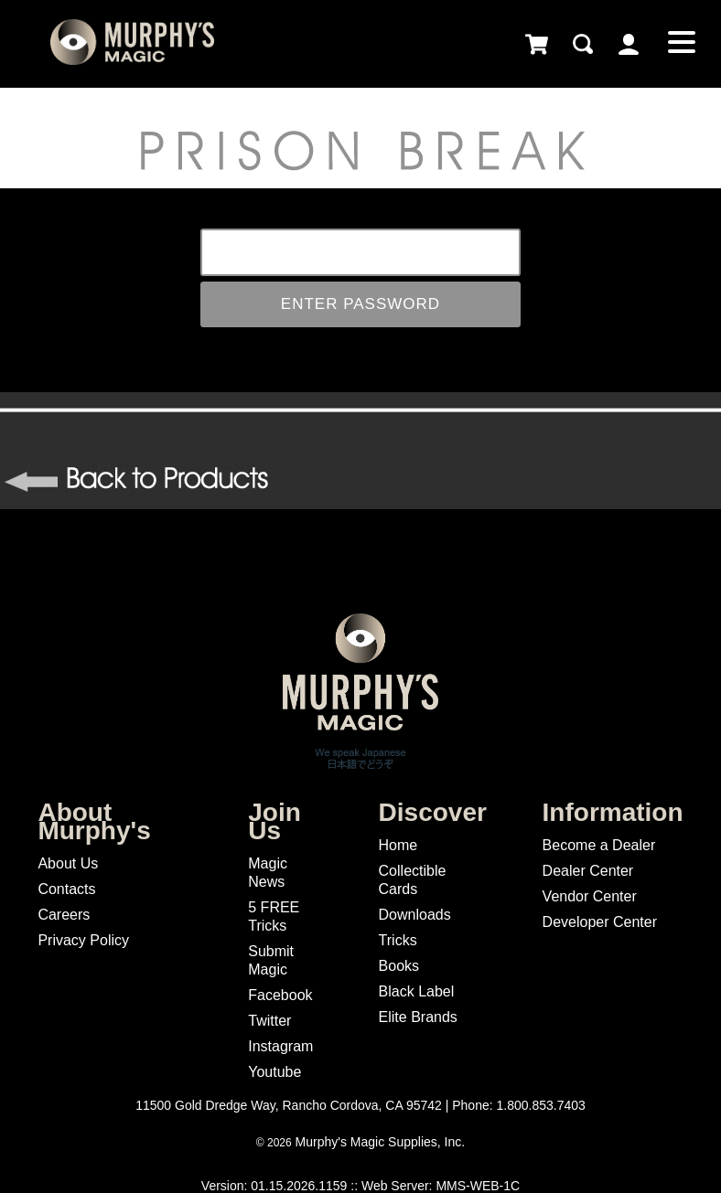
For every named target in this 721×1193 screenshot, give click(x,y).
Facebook (280, 995)
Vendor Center (590, 896)
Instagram (280, 1046)
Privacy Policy (83, 940)
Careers (64, 914)
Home (398, 845)
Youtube (274, 1072)
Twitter (269, 1020)
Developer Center (600, 922)
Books (399, 966)
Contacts (66, 889)
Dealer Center (588, 871)
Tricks (398, 940)
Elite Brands (418, 1017)
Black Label (417, 991)
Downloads (415, 914)
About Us (68, 863)
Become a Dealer (599, 845)
